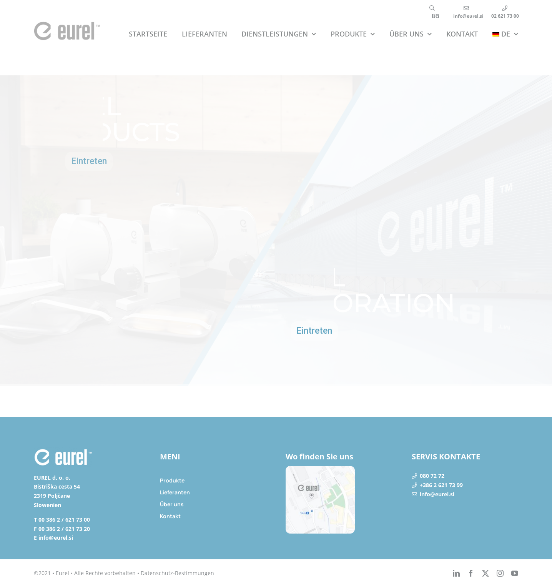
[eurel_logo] (67, 24)
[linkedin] (456, 573)
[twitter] (485, 573)
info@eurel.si (437, 494)
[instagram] (500, 573)
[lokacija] (320, 469)
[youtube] (514, 573)
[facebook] (470, 573)
